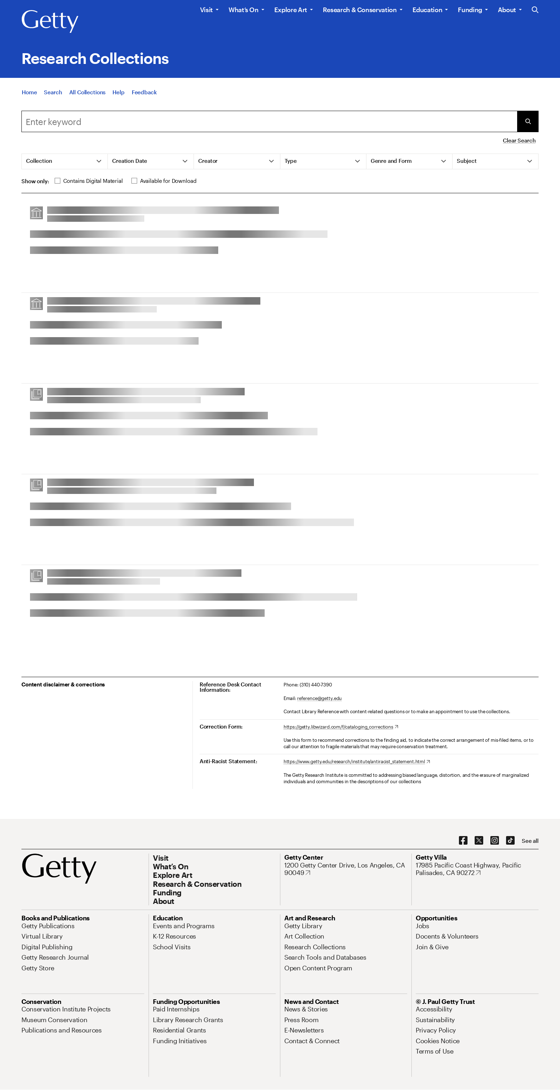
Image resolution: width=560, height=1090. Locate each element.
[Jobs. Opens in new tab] (422, 926)
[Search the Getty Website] (535, 10)
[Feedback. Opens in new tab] (144, 93)
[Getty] (50, 22)
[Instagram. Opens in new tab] (494, 840)
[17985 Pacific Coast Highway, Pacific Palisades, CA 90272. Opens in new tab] (477, 869)
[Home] (29, 93)
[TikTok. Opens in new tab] (510, 840)
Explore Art (290, 10)
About (507, 10)
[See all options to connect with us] (530, 841)
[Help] (118, 93)
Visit (206, 10)
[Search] (53, 93)
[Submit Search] (528, 121)
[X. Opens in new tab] (479, 840)
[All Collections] (87, 93)
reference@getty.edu (319, 698)
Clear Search (519, 140)
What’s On (244, 10)
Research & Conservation (360, 10)
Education (427, 10)
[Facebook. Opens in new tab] (463, 840)
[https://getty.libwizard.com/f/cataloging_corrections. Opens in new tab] (341, 727)
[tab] (65, 161)
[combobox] (269, 121)
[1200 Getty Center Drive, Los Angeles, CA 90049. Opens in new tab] (345, 869)
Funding (470, 10)
